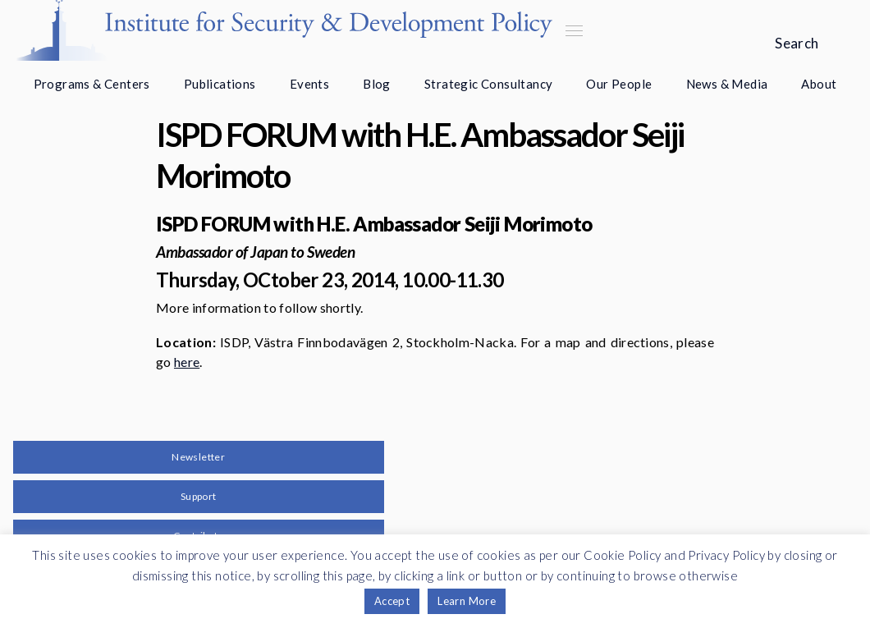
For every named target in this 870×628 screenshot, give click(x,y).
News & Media (727, 83)
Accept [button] (392, 600)
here (186, 361)
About (818, 83)
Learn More (466, 600)
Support (199, 496)
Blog (377, 83)
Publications (220, 83)
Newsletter (198, 457)
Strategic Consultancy (488, 83)
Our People (619, 83)
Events (309, 83)
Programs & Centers (92, 83)
